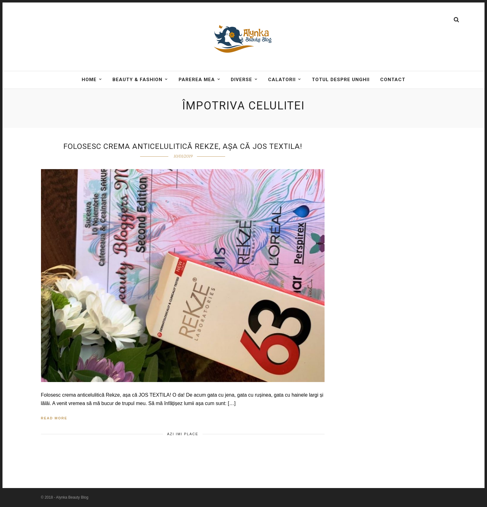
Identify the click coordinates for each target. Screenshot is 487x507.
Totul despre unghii (341, 79)
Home (89, 79)
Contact (392, 79)
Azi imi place (182, 434)
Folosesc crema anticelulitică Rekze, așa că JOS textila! (182, 146)
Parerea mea (197, 79)
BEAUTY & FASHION (137, 79)
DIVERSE (241, 79)
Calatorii (282, 79)
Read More (54, 418)
